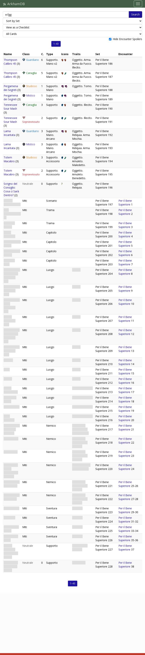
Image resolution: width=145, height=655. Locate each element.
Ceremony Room (10, 399)
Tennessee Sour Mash (10, 106)
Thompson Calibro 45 (10, 61)
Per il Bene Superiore (125, 202)
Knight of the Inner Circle (12, 484)
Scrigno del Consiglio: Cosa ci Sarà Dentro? (11, 189)
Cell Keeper (11, 452)
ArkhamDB (14, 4)
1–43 (56, 43)
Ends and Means (9, 225)
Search (135, 14)
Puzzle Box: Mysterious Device (11, 566)
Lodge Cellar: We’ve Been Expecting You (12, 335)
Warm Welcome (9, 234)
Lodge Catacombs (11, 390)
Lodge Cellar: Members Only (12, 350)
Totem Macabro (9, 159)
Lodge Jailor (11, 439)
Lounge (8, 360)
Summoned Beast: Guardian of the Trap (11, 470)
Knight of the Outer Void (12, 497)
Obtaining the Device (12, 253)
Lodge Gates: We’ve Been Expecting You (12, 275)
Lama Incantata (9, 133)
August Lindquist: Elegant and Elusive (11, 551)
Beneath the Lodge (11, 529)
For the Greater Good (12, 202)
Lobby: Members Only (9, 320)
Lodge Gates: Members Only (12, 290)
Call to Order (11, 508)
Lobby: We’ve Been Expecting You (12, 305)
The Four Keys (9, 262)
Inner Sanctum (9, 418)
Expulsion (9, 517)
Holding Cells (11, 407)
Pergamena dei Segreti (11, 88)
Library (8, 379)
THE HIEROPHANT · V (12, 213)
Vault (7, 369)
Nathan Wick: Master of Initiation (12, 429)
